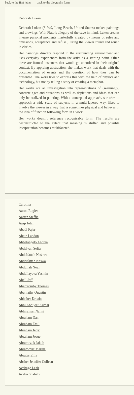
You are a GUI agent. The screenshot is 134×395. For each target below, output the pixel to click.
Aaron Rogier (28, 211)
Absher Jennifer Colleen (36, 362)
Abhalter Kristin (30, 299)
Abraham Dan (29, 318)
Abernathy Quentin (32, 292)
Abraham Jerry (29, 330)
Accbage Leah (29, 368)
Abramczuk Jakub (31, 343)
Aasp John (26, 223)
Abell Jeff (25, 280)
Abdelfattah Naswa (32, 261)
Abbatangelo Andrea (33, 242)
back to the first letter (18, 2)
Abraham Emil (29, 324)
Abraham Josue (30, 336)
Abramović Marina (32, 349)
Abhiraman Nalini (31, 311)
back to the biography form (53, 2)
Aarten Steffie (29, 217)
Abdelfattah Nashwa (33, 255)
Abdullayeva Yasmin (33, 273)
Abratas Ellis (28, 355)
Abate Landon (29, 236)
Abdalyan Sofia (30, 248)
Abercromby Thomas (34, 286)
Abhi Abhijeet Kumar (34, 305)
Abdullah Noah (29, 267)
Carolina (25, 204)
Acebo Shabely (29, 374)
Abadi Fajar (27, 229)
